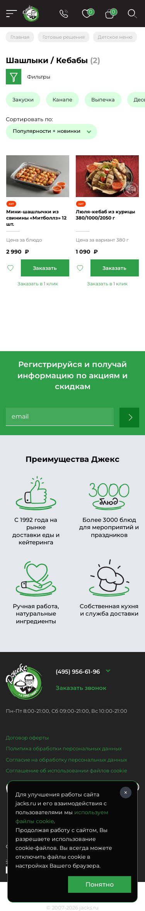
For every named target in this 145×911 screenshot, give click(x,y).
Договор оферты (27, 737)
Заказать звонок (81, 687)
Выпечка (103, 99)
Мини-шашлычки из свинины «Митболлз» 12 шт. (36, 218)
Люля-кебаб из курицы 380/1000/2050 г (105, 215)
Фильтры (38, 77)
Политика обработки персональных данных (64, 748)
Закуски (23, 99)
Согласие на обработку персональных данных (66, 760)
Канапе (62, 99)
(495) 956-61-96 (78, 671)
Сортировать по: (29, 119)
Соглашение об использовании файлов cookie (66, 770)
